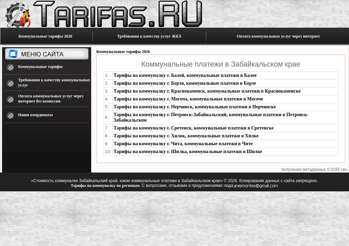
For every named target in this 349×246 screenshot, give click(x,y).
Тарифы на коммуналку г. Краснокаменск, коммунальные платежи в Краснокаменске (207, 91)
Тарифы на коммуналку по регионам (105, 185)
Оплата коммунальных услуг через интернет (278, 36)
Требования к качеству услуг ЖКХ (149, 36)
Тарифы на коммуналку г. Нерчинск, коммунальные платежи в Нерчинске (195, 106)
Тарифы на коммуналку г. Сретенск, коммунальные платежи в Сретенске (194, 128)
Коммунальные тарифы (40, 66)
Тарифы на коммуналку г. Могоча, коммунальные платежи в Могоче (188, 98)
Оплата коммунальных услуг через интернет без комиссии (50, 99)
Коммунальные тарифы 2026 (45, 36)
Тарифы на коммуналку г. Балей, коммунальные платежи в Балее (185, 75)
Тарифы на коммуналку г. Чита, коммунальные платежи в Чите (183, 143)
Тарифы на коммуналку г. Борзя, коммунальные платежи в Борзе (185, 83)
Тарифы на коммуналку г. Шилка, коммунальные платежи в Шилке (188, 151)
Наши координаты (35, 114)
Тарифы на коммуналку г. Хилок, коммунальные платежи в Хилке (186, 135)
